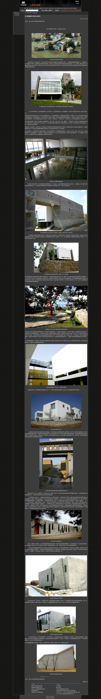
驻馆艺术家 (51, 8)
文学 (35, 8)
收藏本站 (77, 1)
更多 (44, 21)
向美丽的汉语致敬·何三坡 (36, 687)
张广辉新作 (58, 685)
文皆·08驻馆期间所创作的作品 (62, 689)
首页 (25, 8)
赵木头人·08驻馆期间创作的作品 (38, 689)
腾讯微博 (36, 21)
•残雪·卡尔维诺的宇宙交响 (36, 685)
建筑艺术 (31, 8)
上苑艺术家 (16, 15)
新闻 (37, 8)
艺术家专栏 (45, 8)
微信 (30, 21)
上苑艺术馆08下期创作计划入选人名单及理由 (65, 690)
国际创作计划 (59, 8)
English (77, 3)
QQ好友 (32, 21)
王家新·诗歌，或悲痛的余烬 (37, 692)
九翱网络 (52, 698)
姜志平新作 (58, 687)
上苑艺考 (41, 8)
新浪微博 (40, 21)
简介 (28, 8)
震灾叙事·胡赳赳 (34, 690)
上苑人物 (70, 8)
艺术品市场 (65, 8)
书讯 (55, 8)
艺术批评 (75, 8)
